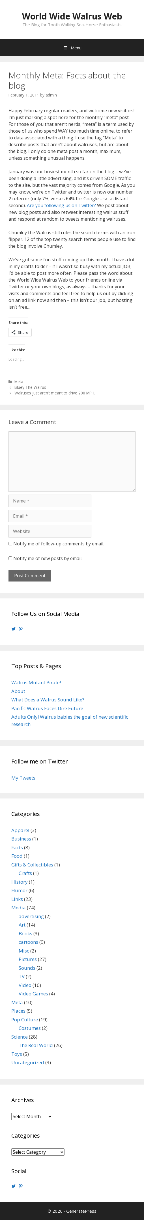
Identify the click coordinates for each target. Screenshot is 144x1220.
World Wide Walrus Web (72, 16)
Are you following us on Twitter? (61, 205)
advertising (31, 916)
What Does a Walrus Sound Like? (47, 699)
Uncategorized (27, 1062)
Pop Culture (24, 1019)
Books (25, 933)
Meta (18, 381)
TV (22, 976)
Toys (16, 1054)
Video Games (33, 993)
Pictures (28, 959)
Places (18, 1011)
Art (22, 924)
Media (18, 907)
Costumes (30, 1028)
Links (17, 899)
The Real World (36, 1045)
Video (25, 985)
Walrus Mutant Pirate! (36, 682)
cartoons (28, 942)
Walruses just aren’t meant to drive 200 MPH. (54, 393)
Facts (17, 847)
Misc (24, 950)
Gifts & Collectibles (32, 864)
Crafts (25, 873)
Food (17, 856)
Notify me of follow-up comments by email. (58, 544)
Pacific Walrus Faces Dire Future (47, 708)
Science (19, 1037)
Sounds (27, 968)
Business (21, 838)
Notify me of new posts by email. (47, 558)
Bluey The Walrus (30, 387)
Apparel (20, 830)
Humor (19, 890)
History (19, 882)
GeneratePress (81, 1211)
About (18, 691)
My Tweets (23, 777)
